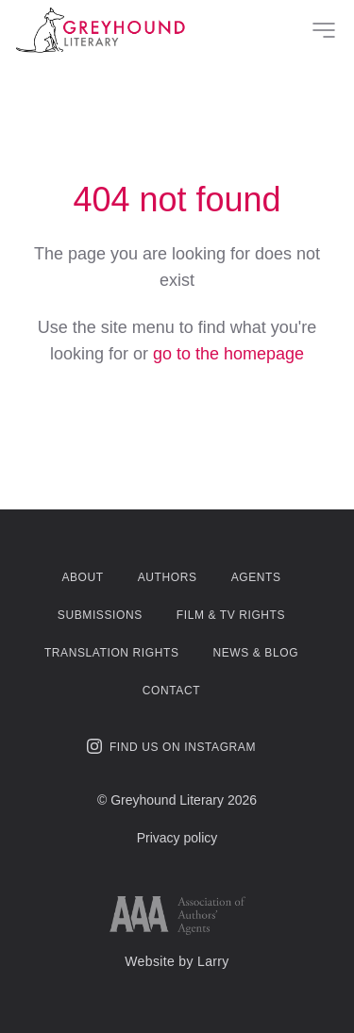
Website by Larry (176, 961)
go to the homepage (228, 353)
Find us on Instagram (171, 746)
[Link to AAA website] (177, 915)
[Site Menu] (324, 30)
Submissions (100, 615)
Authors (167, 577)
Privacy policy (177, 837)
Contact (171, 690)
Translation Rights (111, 652)
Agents (256, 577)
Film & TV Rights (231, 615)
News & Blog (255, 652)
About (82, 577)
